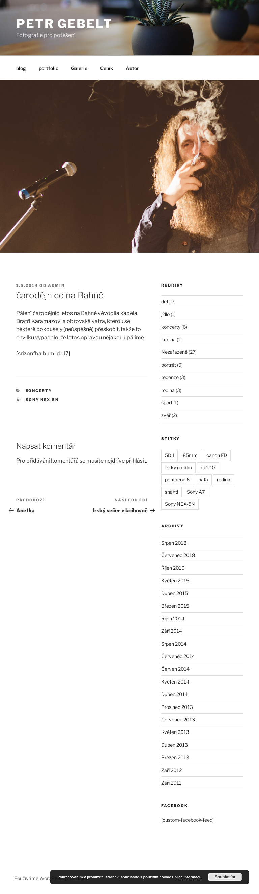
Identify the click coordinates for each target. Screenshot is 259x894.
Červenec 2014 (178, 656)
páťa (203, 479)
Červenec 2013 (178, 719)
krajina (168, 339)
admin (56, 285)
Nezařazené (174, 352)
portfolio (48, 68)
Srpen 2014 (173, 644)
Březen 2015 (175, 606)
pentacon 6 (177, 479)
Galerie (79, 68)
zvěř (166, 415)
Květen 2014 (175, 682)
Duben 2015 (174, 593)
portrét (168, 365)
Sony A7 (196, 492)
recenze (170, 377)
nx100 (208, 467)
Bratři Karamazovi (39, 321)
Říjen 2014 (172, 618)
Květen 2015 (175, 580)
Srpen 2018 (173, 543)
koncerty (39, 390)
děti (165, 301)
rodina (168, 390)
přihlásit (136, 460)
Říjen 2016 (172, 568)
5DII (169, 455)
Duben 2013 (174, 745)
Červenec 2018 (178, 555)
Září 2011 (171, 783)
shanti (171, 492)
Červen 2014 (175, 669)
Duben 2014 (174, 694)
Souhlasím (225, 877)
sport (166, 402)
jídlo (165, 314)
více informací (187, 877)
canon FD (216, 455)
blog (21, 68)
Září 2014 (171, 631)
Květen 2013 (175, 732)
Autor (132, 68)
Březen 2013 (175, 757)
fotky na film (178, 467)
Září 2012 (171, 770)
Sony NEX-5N (42, 399)
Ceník (106, 68)
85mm (190, 455)
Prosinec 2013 (177, 707)
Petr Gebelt (64, 23)
